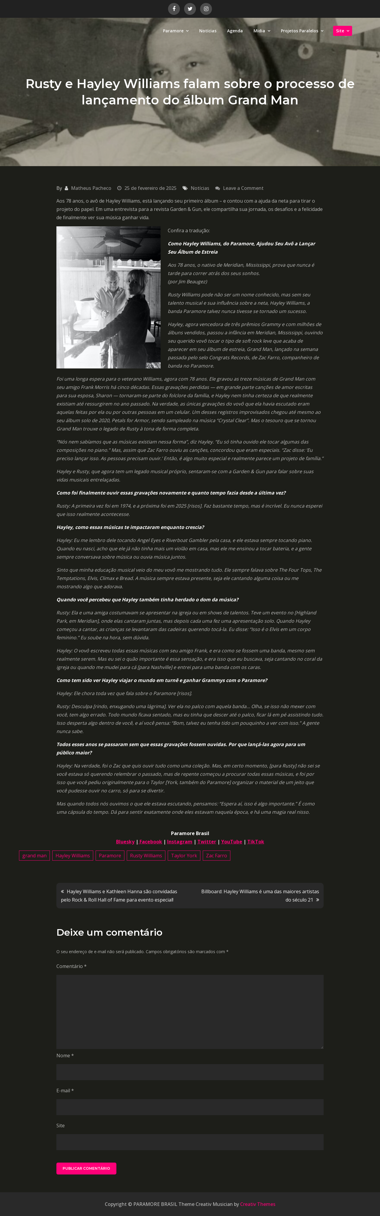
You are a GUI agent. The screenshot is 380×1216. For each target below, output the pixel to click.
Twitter (206, 841)
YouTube (231, 841)
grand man (34, 855)
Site (340, 31)
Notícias (207, 31)
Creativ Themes (258, 1204)
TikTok (255, 841)
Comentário (71, 966)
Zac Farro (216, 855)
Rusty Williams (146, 855)
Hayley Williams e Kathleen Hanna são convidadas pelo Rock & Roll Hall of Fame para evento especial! (119, 895)
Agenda (235, 31)
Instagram (179, 841)
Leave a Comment (243, 188)
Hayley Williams (73, 855)
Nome (65, 1055)
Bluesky (125, 841)
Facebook (150, 841)
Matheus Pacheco (91, 188)
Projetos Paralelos (299, 31)
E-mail (65, 1090)
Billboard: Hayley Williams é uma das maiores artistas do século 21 (260, 895)
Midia (259, 31)
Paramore (173, 31)
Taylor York (184, 855)
